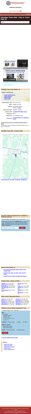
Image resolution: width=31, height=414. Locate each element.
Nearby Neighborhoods (9, 95)
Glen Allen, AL (19, 304)
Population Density (6, 315)
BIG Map (12, 179)
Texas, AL (3, 300)
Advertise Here (13, 408)
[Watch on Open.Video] (9, 79)
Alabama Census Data (8, 345)
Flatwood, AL (19, 302)
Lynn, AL (20, 286)
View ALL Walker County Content (10, 337)
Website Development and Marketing (11, 412)
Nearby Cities (7, 98)
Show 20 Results (10, 329)
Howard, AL (18, 299)
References (19, 408)
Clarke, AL (3, 299)
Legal (23, 408)
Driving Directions (5, 179)
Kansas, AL (4, 284)
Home (3, 408)
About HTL (7, 408)
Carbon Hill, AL (4, 286)
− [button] (4, 138)
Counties (18, 322)
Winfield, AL (20, 290)
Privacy (26, 408)
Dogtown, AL (4, 301)
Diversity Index (6, 317)
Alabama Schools (7, 348)
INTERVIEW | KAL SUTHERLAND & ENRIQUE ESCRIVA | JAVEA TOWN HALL (15, 69)
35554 (19, 107)
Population (5, 314)
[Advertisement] (15, 41)
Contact (15, 409)
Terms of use (26, 178)
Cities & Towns (11, 322)
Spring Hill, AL (4, 304)
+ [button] (4, 136)
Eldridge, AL (4, 283)
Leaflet (14, 178)
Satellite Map (24, 179)
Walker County (23, 111)
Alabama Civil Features (8, 344)
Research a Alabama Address (9, 349)
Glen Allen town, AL (5, 287)
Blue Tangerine (24, 412)
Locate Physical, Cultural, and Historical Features (15, 276)
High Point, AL (19, 301)
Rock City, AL (19, 300)
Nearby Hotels (7, 97)
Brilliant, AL (20, 287)
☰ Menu (27, 14)
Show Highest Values (7, 326)
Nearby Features (8, 96)
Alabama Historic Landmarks (9, 346)
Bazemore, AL (4, 302)
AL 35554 (15, 111)
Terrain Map (17, 179)
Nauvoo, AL (20, 283)
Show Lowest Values (7, 327)
